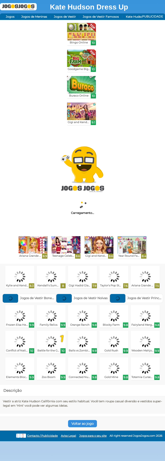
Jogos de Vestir (65, 17)
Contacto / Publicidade (42, 435)
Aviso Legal (68, 435)
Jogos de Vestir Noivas (81, 298)
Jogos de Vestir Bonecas (30, 298)
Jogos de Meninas (34, 17)
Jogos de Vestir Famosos (101, 17)
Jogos (10, 17)
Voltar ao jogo (82, 424)
